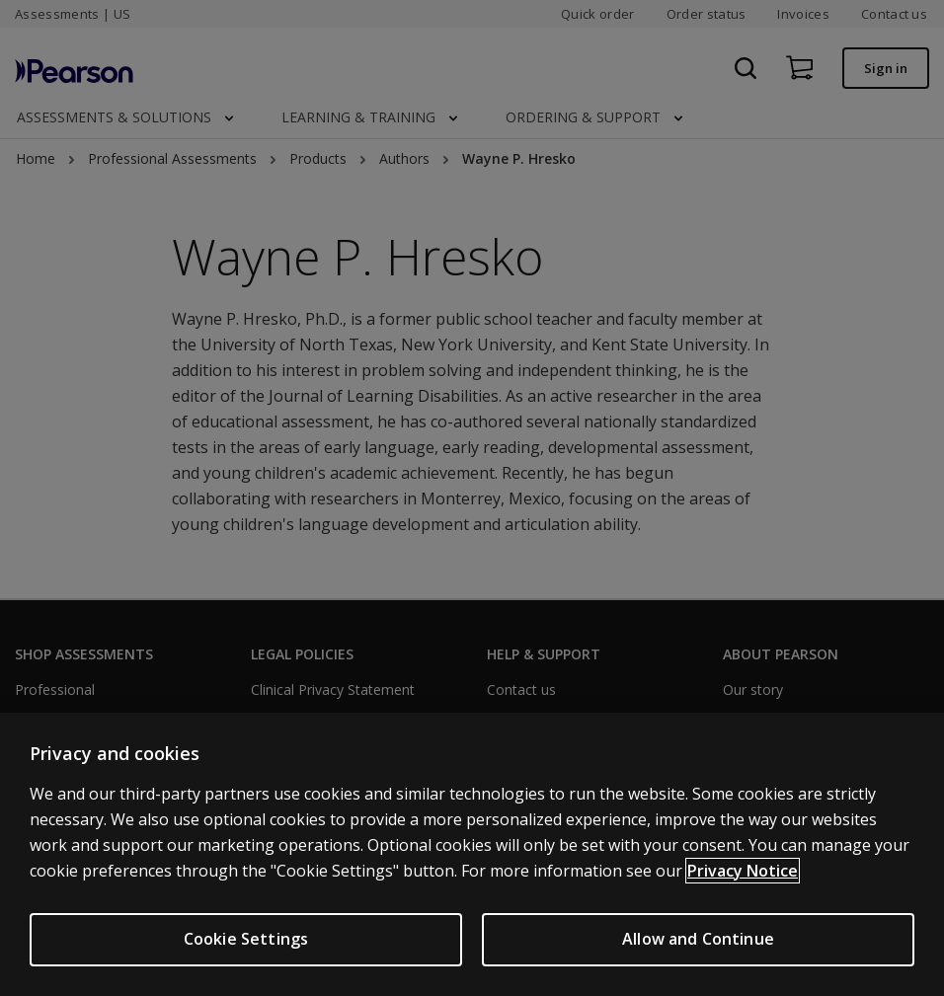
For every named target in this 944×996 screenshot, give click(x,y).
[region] (472, 854)
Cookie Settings (246, 939)
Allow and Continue (698, 939)
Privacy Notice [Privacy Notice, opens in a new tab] (742, 870)
